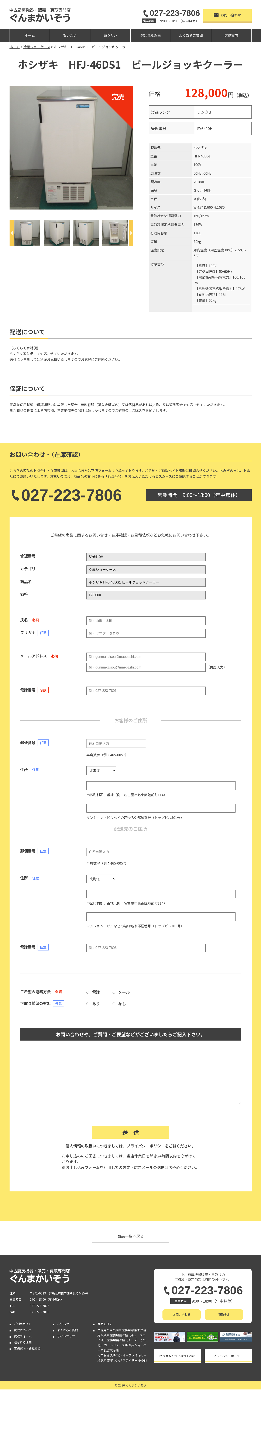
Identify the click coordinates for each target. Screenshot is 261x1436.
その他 (142, 1360)
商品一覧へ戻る (130, 1236)
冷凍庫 (101, 1360)
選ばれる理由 (150, 35)
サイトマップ (66, 1336)
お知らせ (63, 1324)
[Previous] (12, 233)
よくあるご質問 (191, 35)
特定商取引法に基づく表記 (177, 1356)
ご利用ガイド (23, 1324)
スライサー (130, 1360)
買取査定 (224, 1314)
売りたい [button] (110, 35)
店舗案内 (231, 35)
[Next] (131, 233)
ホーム (30, 35)
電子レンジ (114, 1360)
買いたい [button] (70, 35)
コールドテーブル (116, 1345)
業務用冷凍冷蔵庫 (109, 1330)
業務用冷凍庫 (131, 1330)
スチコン (116, 1355)
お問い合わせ (227, 14)
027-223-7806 (171, 13)
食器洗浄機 (111, 1350)
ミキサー (141, 1355)
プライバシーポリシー (146, 1146)
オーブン (128, 1355)
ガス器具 (103, 1355)
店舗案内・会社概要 (27, 1348)
